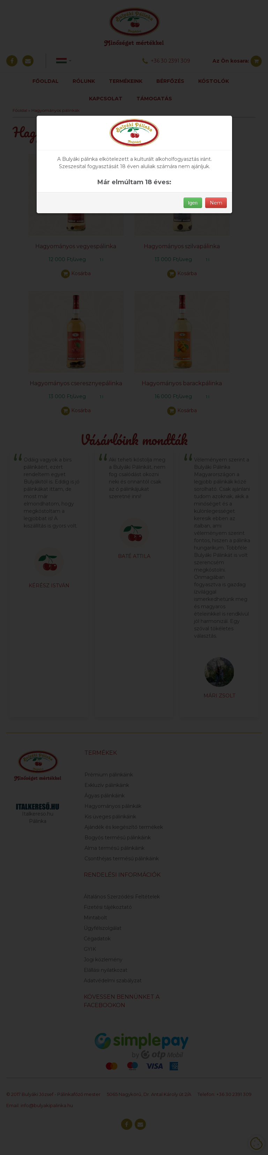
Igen (193, 203)
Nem (216, 203)
